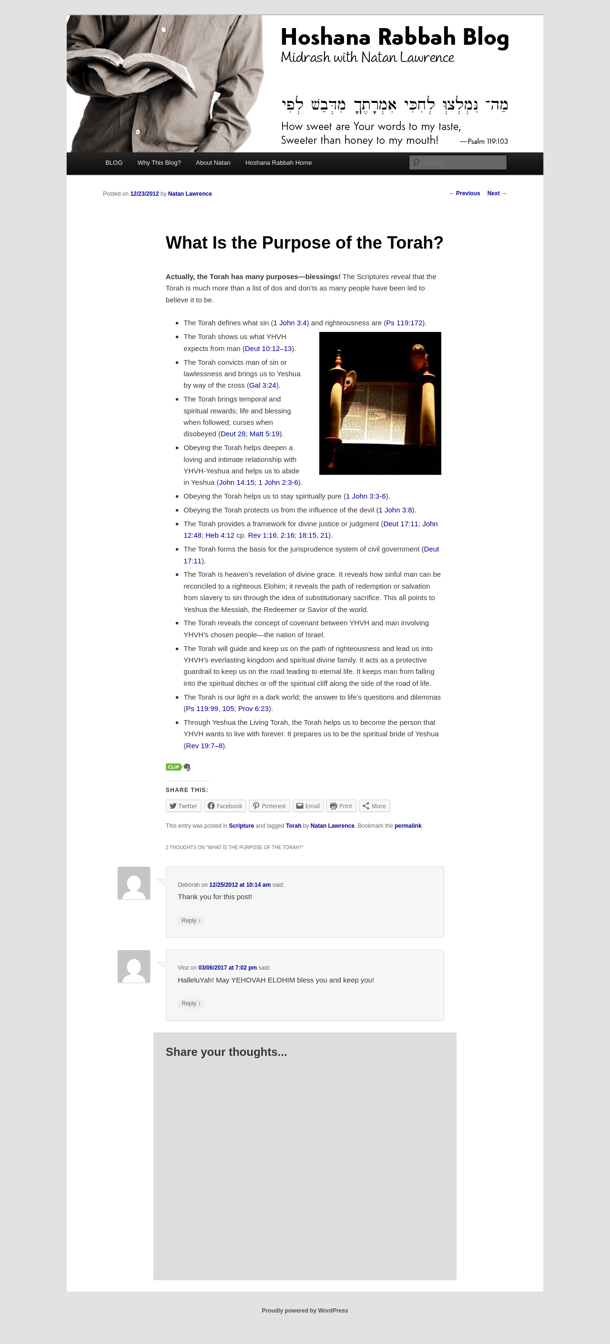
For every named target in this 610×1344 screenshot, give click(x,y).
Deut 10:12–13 (268, 348)
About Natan (213, 162)
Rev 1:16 (262, 535)
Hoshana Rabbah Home (278, 162)
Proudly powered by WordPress (305, 1310)
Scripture (241, 825)
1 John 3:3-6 (366, 496)
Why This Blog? (159, 162)
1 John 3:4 (290, 323)
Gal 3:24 (262, 385)
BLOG (113, 162)
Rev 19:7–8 (204, 746)
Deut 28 (233, 434)
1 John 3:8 (395, 510)
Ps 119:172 (404, 323)
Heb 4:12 (219, 535)
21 (324, 535)
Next (497, 193)
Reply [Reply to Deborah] (191, 920)
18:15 (307, 535)
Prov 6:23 (253, 708)
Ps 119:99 (202, 708)
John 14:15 (236, 482)
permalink (408, 825)
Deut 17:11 (400, 524)
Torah (293, 825)
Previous (464, 193)
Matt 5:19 (265, 434)
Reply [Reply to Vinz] (191, 1003)
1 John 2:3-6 (278, 482)
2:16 (288, 535)
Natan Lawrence (190, 194)
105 (228, 708)
